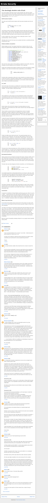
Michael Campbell (7, 320)
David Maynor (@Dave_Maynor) (41, 14)
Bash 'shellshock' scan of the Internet (44, 60)
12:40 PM (6, 467)
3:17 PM (5, 376)
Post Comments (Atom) (20, 499)
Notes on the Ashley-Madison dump (41, 109)
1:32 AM (5, 268)
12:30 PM (6, 478)
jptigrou (5, 481)
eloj (5, 244)
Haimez (5, 469)
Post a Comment (6, 491)
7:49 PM (5, 241)
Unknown (6, 313)
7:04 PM (5, 387)
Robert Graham (7, 261)
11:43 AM (6, 318)
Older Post (32, 496)
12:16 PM (6, 356)
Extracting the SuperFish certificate (44, 40)
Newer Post (4, 496)
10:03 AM (6, 437)
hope (5, 285)
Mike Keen (6, 271)
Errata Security (8, 4)
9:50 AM (5, 282)
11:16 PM (6, 472)
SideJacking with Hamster (41, 50)
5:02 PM (5, 489)
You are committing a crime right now (41, 20)
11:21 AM (6, 311)
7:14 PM (5, 399)
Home (18, 496)
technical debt (4, 204)
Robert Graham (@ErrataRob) (40, 11)
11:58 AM (6, 344)
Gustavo (6, 402)
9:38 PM (5, 259)
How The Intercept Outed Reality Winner (43, 29)
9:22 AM (5, 431)
